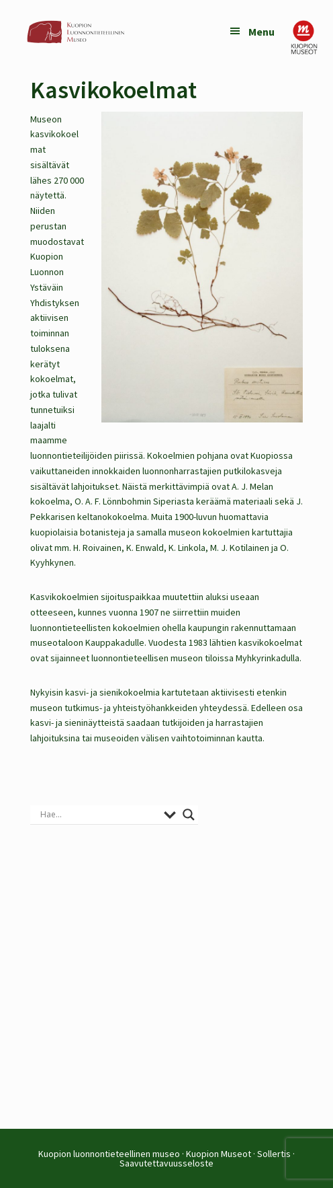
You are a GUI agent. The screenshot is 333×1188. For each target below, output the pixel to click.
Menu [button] (261, 31)
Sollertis (274, 1154)
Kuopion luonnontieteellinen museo (109, 1154)
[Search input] (98, 814)
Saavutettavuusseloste (166, 1163)
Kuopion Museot (218, 1154)
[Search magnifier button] (188, 814)
